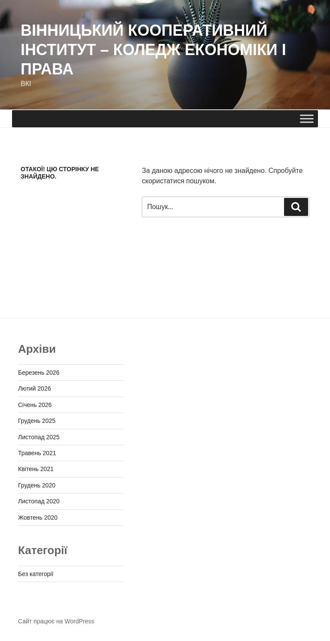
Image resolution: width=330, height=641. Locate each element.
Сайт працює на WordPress (56, 621)
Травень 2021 (37, 453)
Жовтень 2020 (38, 517)
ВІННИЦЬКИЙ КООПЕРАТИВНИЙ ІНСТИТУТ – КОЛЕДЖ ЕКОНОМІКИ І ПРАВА (153, 50)
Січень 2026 (35, 404)
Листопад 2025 (39, 437)
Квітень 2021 (36, 468)
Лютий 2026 (34, 388)
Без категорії (35, 573)
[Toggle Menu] (307, 118)
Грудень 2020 (36, 485)
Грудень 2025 (36, 420)
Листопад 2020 (39, 501)
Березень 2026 (38, 372)
